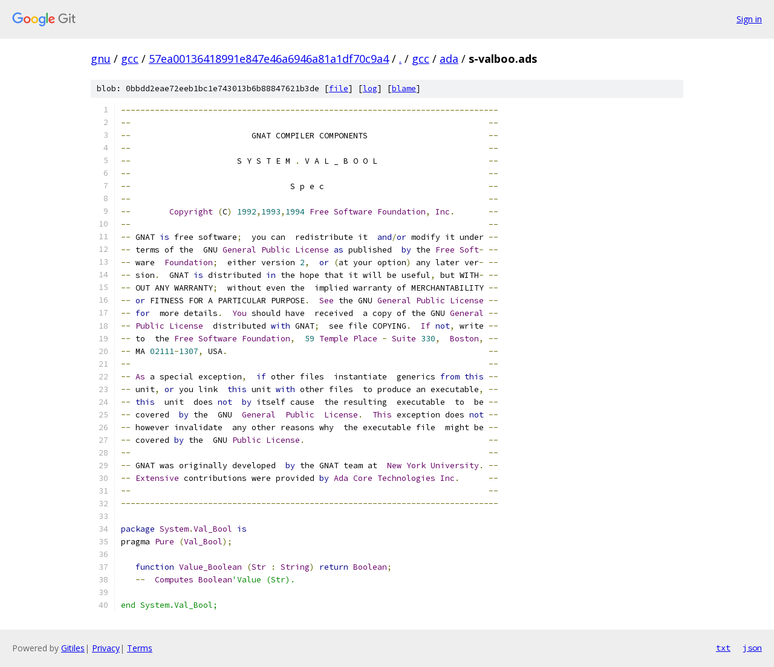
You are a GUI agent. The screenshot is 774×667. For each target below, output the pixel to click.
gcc (129, 58)
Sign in (749, 19)
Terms (139, 648)
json (752, 647)
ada (449, 58)
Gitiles (73, 648)
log (370, 88)
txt (723, 647)
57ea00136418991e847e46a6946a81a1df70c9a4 (269, 58)
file (338, 88)
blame (404, 88)
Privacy (106, 648)
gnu (101, 58)
